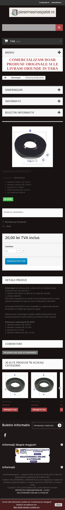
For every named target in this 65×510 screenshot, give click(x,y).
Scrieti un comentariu (13, 212)
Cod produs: (7, 178)
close (58, 505)
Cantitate (9, 246)
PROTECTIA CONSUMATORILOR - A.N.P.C (32, 490)
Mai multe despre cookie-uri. (27, 507)
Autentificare (56, 2)
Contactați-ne (44, 2)
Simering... (7, 401)
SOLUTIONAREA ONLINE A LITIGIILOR (32, 493)
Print (9, 226)
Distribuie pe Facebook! (15, 222)
